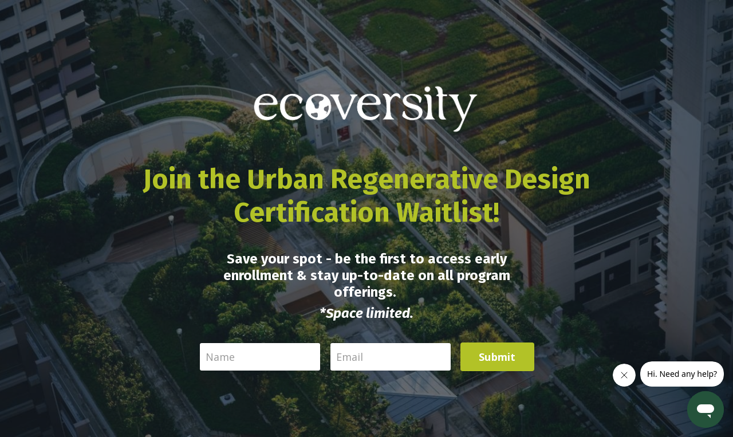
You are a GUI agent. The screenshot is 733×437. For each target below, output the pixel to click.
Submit (497, 357)
